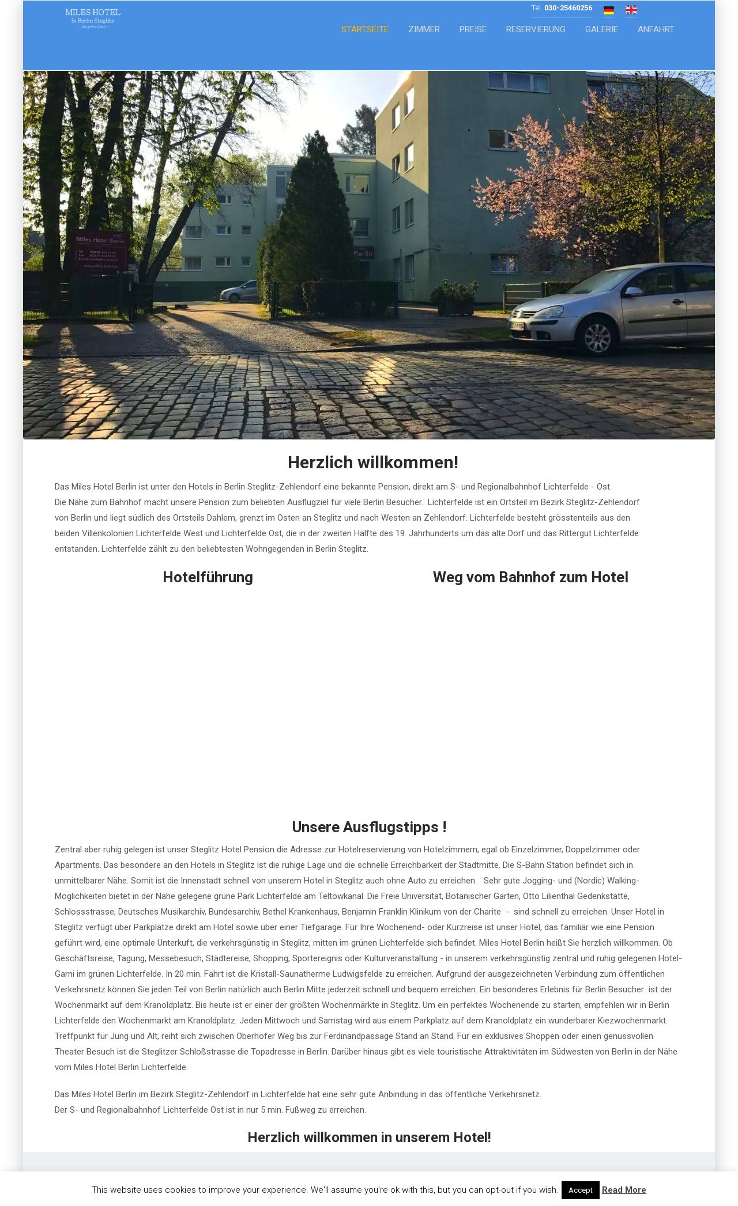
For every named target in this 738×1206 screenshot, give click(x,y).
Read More (624, 1190)
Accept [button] (580, 1190)
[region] (369, 255)
